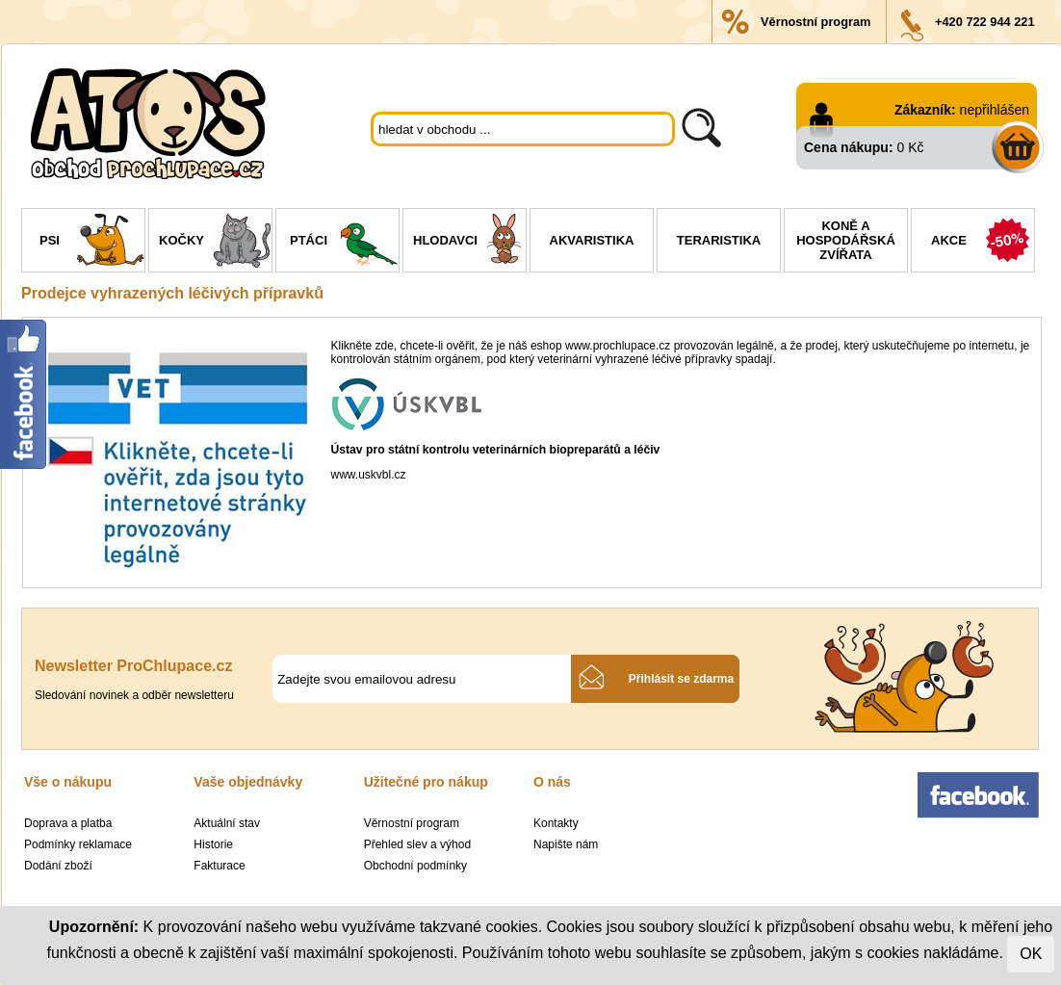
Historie (213, 844)
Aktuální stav (227, 823)
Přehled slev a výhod (417, 844)
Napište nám (565, 844)
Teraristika (719, 240)
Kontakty (556, 823)
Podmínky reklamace (78, 844)
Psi (91, 243)
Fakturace (219, 865)
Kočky (215, 243)
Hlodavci (469, 243)
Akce (982, 243)
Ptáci (344, 243)
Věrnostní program (815, 21)
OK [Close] (1031, 954)
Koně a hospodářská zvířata (845, 240)
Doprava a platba (68, 823)
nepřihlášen (994, 109)
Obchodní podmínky (415, 865)
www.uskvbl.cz (368, 474)
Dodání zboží (58, 865)
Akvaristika (592, 240)
